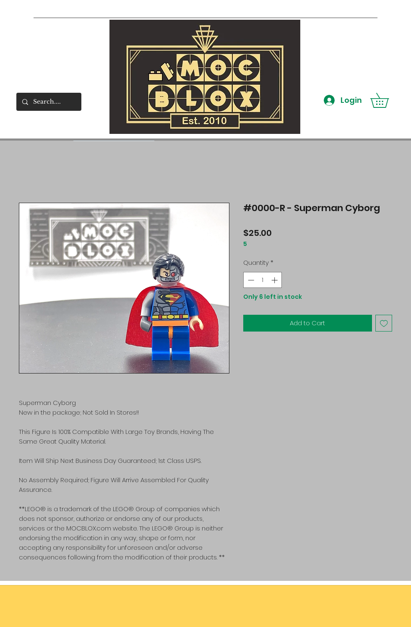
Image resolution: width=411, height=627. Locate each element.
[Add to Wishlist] (384, 323)
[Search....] (48, 102)
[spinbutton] (263, 280)
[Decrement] (250, 280)
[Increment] (275, 280)
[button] (386, 100)
